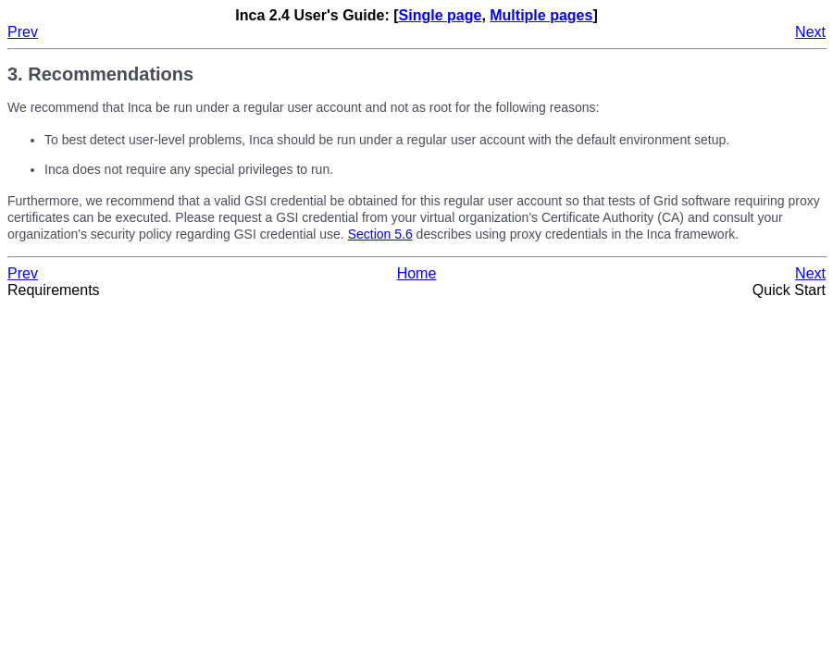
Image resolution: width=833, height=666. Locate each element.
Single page (440, 15)
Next (810, 32)
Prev (22, 32)
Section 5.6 (380, 234)
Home (417, 273)
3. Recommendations (100, 74)
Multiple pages (541, 15)
